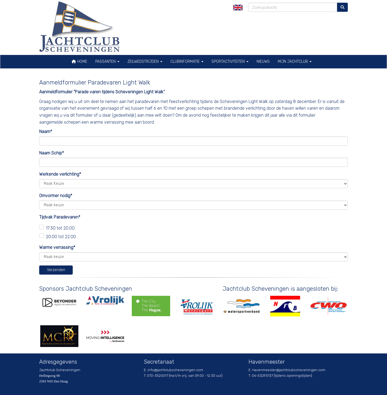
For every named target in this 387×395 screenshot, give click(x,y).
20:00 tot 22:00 (61, 236)
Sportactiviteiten (230, 61)
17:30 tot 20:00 (60, 228)
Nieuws (263, 61)
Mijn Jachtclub (295, 61)
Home (79, 61)
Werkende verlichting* (60, 174)
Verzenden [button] (56, 270)
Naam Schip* (51, 153)
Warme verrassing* (57, 247)
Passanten (107, 61)
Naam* (45, 131)
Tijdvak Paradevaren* (59, 217)
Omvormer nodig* (55, 195)
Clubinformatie (186, 61)
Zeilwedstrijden (144, 61)
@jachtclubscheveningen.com (175, 370)
